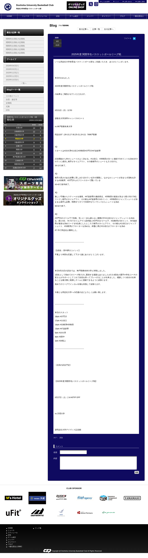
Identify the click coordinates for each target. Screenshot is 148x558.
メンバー (90, 16)
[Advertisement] (23, 242)
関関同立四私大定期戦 (15, 39)
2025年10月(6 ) (12, 80)
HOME (9, 16)
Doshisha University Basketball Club (35, 5)
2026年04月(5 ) (12, 66)
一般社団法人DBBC (138, 19)
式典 (8, 106)
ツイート (128, 38)
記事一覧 (96, 29)
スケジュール (41, 16)
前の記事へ (83, 29)
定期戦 (9, 103)
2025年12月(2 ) (12, 73)
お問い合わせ (128, 1)
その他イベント (12, 96)
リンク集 (38, 528)
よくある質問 (106, 1)
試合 (58, 16)
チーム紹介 (74, 16)
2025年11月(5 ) (12, 76)
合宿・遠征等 (11, 99)
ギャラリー (106, 16)
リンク (117, 1)
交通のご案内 (141, 1)
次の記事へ (108, 29)
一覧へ (24, 83)
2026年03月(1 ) (12, 69)
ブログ (122, 16)
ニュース (25, 16)
